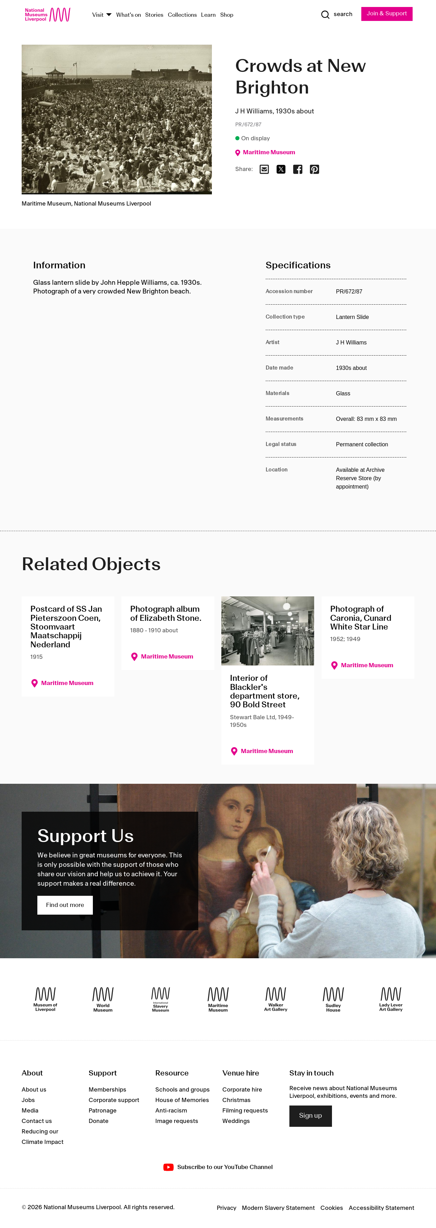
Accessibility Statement (381, 1208)
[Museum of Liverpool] (45, 999)
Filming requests (245, 1111)
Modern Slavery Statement (278, 1208)
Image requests (176, 1121)
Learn (208, 15)
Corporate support (114, 1100)
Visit (98, 15)
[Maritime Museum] (218, 999)
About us (34, 1090)
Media (30, 1111)
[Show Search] (336, 15)
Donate (99, 1121)
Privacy (226, 1208)
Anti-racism (171, 1111)
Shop (227, 15)
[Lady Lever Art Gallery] (391, 999)
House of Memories (182, 1100)
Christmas (236, 1100)
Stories (154, 15)
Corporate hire (242, 1090)
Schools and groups (182, 1090)
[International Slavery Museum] (160, 999)
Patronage (103, 1111)
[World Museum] (103, 999)
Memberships (107, 1090)
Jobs (28, 1100)
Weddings (236, 1121)
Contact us (37, 1121)
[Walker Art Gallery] (276, 999)
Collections (182, 15)
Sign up (310, 1116)
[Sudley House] (333, 999)
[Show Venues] (109, 15)
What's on (128, 15)
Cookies (331, 1208)
